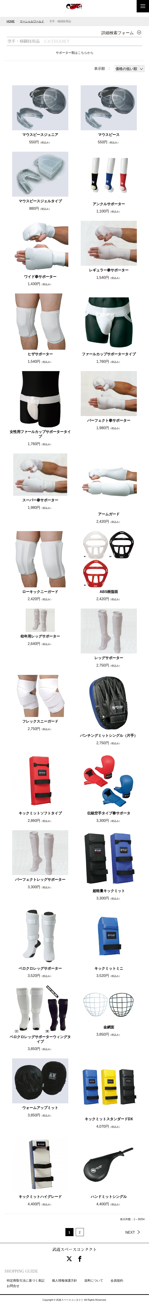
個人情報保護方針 (64, 1280)
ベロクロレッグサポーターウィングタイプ (40, 1039)
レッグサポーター (108, 658)
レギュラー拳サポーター (109, 270)
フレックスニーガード (40, 721)
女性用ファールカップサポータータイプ (40, 434)
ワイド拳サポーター (40, 277)
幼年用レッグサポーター (40, 636)
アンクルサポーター (109, 204)
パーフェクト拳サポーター (108, 420)
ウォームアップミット (40, 1108)
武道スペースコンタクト (74, 1250)
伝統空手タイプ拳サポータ (108, 813)
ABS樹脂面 (109, 592)
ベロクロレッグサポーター (40, 968)
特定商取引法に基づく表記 (25, 1280)
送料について (93, 1280)
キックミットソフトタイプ (40, 813)
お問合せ (13, 1285)
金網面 (108, 1027)
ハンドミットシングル (109, 1197)
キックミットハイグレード (40, 1197)
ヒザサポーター (40, 354)
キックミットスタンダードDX (109, 1119)
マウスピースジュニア (40, 135)
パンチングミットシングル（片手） (109, 735)
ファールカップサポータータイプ (109, 354)
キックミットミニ (108, 968)
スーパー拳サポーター (40, 500)
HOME (11, 21)
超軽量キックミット (109, 891)
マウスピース (109, 135)
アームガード (109, 514)
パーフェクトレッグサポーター (40, 879)
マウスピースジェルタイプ (40, 201)
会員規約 (117, 1280)
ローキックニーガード (40, 592)
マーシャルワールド (32, 21)
